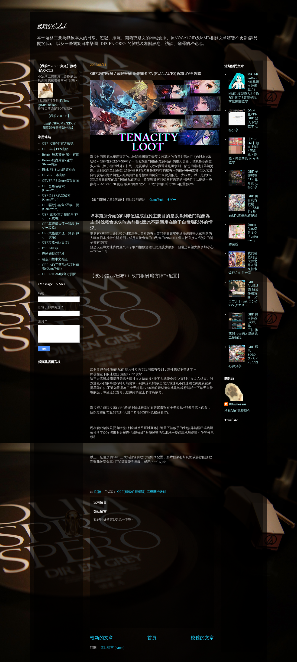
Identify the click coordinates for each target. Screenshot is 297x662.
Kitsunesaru (237, 404)
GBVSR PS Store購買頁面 (60, 180)
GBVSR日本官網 (53, 175)
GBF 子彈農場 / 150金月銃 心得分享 (253, 179)
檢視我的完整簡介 (237, 410)
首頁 (152, 637)
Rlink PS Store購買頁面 (58, 169)
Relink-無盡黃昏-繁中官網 (60, 154)
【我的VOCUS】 (59, 116)
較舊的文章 (202, 637)
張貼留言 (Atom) (113, 647)
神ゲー (171, 199)
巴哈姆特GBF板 (53, 253)
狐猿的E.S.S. (52, 27)
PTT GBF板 (50, 248)
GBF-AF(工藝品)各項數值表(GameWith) (60, 267)
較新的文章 (101, 637)
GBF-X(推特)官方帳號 (58, 143)
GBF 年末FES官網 (55, 149)
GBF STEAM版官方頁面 (59, 274)
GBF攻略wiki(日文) (55, 242)
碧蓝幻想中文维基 (55, 259)
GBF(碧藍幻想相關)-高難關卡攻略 (141, 491)
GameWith (156, 199)
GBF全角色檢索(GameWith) (53, 188)
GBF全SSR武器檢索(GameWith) (56, 197)
